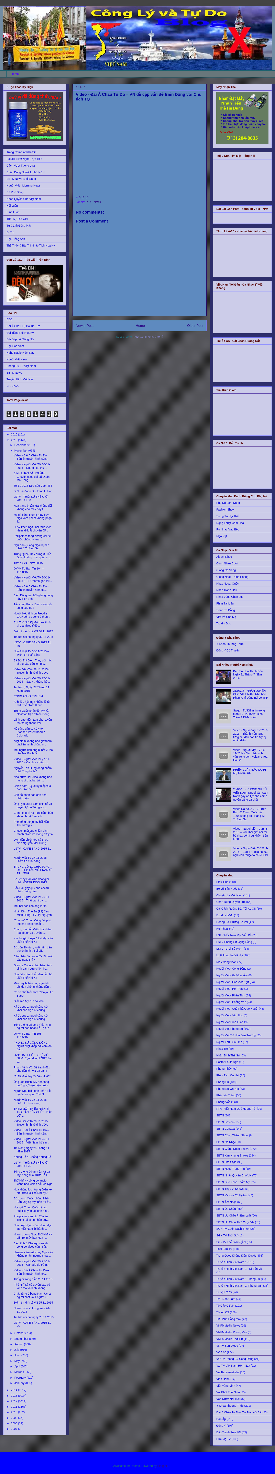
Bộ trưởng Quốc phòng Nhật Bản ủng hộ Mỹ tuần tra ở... (32, 1200)
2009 (14, 1417)
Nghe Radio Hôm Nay (20, 352)
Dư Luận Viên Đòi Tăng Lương (33, 491)
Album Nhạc (224, 556)
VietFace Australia (227, 1372)
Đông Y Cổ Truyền (228, 650)
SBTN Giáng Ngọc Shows (232, 1148)
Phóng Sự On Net (227, 1088)
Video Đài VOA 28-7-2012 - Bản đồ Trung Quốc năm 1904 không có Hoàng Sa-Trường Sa (250, 814)
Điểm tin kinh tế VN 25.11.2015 (33, 1302)
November (21, 450)
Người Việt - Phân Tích (230, 995)
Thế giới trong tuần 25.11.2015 (33, 1279)
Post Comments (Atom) (148, 336)
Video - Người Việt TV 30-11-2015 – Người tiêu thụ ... (32, 466)
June (17, 1355)
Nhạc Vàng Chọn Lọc (229, 596)
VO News (13, 386)
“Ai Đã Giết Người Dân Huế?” (32, 1076)
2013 (14, 1395)
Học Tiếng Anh (16, 239)
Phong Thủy (224, 1068)
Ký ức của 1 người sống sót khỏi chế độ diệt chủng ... (31, 1008)
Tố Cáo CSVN (225, 1305)
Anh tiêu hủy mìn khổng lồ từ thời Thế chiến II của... (32, 703)
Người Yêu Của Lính (229, 1042)
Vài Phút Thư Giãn (228, 1392)
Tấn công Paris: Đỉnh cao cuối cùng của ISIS (33, 606)
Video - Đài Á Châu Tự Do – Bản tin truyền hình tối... (31, 588)
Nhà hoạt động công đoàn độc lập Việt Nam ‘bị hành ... (33, 1227)
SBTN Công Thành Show (232, 1135)
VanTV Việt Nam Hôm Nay (233, 1365)
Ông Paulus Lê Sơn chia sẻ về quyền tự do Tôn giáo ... (33, 805)
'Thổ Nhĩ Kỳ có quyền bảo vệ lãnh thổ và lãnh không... (32, 1286)
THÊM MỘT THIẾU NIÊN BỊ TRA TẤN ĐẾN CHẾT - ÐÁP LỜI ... (33, 1112)
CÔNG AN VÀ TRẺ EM (28, 696)
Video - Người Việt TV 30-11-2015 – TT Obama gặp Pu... (33, 579)
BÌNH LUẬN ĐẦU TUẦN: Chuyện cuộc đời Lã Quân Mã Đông (32, 477)
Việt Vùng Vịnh (225, 1385)
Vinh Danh (223, 1379)
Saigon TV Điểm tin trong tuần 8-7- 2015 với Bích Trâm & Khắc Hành (249, 714)
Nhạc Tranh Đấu (226, 590)
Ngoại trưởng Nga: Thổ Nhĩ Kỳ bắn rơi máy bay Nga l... (33, 1236)
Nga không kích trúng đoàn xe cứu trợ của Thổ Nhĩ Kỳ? (33, 1191)
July (17, 1349)
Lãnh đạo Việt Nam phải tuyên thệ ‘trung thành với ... (33, 721)
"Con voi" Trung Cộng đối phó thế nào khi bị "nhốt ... (32, 922)
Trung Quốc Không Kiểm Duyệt (236, 1255)
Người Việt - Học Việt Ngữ (232, 982)
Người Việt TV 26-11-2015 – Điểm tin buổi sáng (31, 1101)
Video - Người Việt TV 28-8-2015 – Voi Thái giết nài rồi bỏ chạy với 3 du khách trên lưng (250, 833)
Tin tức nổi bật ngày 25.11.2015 (34, 1317)
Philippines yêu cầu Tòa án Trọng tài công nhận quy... (32, 1218)
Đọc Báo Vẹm (15, 346)
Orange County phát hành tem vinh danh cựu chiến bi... (33, 967)
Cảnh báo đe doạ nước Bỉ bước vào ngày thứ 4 (33, 958)
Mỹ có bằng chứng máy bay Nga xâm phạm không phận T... (33, 518)
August (19, 1344)
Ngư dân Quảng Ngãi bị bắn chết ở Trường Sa (31, 546)
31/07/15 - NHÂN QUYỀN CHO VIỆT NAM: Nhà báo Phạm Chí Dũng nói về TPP (250, 694)
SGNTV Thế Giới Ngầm (231, 1242)
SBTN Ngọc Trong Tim (230, 1168)
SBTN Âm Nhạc (226, 1202)
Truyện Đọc (223, 623)
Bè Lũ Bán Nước (226, 888)
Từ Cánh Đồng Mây (19, 225)
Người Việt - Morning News (24, 185)
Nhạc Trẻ (222, 1048)
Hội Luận (12, 205)
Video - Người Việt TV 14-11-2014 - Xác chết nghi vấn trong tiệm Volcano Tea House (250, 755)
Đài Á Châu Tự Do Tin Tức (23, 326)
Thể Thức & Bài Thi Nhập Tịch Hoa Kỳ (31, 245)
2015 (14, 440)
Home (15, 73)
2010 (14, 1412)
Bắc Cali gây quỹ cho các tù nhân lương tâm (31, 889)
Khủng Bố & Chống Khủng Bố (32, 1157)
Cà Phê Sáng (15, 192)
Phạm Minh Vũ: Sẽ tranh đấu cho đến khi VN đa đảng (32, 1069)
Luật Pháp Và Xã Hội (229, 955)
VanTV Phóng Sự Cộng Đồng (234, 1359)
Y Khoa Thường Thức (229, 644)
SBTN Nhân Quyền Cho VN (233, 1175)
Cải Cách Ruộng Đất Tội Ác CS (236, 908)
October (19, 1333)
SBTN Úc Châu (226, 1208)
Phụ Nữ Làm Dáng (228, 502)
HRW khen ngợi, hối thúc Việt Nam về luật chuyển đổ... (32, 528)
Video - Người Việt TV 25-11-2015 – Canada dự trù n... (32, 1263)
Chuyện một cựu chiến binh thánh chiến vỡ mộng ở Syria (33, 832)
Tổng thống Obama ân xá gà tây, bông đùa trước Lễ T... (32, 1173)
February (20, 1377)
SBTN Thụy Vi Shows (230, 1188)
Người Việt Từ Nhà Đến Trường (236, 1035)
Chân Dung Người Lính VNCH (26, 172)
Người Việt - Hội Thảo (229, 988)
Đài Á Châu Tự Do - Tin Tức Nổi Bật (239, 1412)
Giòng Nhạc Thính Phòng (232, 576)
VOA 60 (221, 1352)
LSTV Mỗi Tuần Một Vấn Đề (234, 935)
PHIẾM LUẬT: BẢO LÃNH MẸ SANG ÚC (249, 771)
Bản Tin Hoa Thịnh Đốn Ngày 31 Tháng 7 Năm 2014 (248, 675)
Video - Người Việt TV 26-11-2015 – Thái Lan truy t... (32, 898)
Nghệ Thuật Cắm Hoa (230, 523)
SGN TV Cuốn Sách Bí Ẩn (233, 1228)
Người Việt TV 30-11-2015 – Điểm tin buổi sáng (31, 653)
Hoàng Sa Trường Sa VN (232, 922)
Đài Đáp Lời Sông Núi (20, 339)
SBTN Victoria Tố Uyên (231, 1195)
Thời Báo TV (224, 1248)
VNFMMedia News (228, 1325)
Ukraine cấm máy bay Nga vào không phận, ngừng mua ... (33, 1254)
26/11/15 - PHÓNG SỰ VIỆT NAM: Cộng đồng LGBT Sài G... (33, 1058)
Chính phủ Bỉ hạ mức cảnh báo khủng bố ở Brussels (33, 814)
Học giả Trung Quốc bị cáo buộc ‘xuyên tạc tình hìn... (31, 1209)
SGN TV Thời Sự (227, 1235)
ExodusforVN (224, 915)
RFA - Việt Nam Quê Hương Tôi (236, 1108)
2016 (14, 434)
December (21, 445)
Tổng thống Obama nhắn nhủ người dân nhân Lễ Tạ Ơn (32, 1026)
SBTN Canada (225, 1128)
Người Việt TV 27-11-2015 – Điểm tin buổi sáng (31, 859)
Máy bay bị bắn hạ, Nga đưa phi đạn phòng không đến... (32, 985)
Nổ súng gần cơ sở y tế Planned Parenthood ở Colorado (29, 732)
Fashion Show (225, 509)
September (21, 1338)
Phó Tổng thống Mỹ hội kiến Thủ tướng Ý (31, 823)
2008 (14, 1423)
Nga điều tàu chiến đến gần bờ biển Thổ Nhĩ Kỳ (33, 976)
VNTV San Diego (227, 1345)
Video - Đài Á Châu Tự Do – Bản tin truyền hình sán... (31, 457)
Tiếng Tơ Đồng (225, 610)
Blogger (162, 1465)
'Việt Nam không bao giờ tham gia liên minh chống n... (33, 742)
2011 (14, 1406)
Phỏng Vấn (223, 1102)
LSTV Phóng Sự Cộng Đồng (234, 942)
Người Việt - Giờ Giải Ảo (231, 975)
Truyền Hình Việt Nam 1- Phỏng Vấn (239, 1285)
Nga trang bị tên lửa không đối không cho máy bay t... (33, 507)
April (17, 1366)
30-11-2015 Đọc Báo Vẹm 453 (33, 485)
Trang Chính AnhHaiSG (21, 152)
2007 (14, 1428)
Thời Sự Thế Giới (17, 218)
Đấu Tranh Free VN (228, 1432)
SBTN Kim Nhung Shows (232, 1155)
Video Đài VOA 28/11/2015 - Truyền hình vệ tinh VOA (32, 671)
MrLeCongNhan (226, 962)
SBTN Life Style (226, 1162)
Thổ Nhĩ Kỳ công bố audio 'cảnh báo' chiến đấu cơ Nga (33, 1182)
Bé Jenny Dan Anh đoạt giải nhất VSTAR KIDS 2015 (31, 880)
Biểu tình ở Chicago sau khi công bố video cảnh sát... (31, 1245)
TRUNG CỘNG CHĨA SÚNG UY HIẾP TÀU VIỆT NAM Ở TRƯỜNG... (33, 870)
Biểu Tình (222, 882)
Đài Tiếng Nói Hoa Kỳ (20, 332)
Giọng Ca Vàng (226, 570)
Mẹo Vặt (221, 536)
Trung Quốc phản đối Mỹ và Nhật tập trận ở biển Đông (31, 712)
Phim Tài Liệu (225, 603)
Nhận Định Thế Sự (228, 1055)
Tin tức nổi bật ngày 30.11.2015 (34, 636)
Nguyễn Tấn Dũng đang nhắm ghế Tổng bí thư (33, 769)
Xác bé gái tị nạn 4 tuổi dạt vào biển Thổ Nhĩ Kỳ (33, 940)
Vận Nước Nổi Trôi (228, 1399)
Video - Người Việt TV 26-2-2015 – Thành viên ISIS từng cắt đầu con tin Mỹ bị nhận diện (250, 735)
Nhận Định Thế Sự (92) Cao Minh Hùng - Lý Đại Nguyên (33, 913)
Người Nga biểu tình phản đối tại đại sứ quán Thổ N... (32, 1092)
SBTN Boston (225, 1122)
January (19, 1383)
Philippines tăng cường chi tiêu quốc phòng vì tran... (33, 537)
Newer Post (85, 326)
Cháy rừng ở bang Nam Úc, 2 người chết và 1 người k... (32, 1295)
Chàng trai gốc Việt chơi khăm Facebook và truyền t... (33, 931)
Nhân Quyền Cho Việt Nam (24, 199)
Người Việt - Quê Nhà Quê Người (237, 1008)
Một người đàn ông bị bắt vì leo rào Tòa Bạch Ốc (33, 751)
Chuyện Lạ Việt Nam (229, 895)
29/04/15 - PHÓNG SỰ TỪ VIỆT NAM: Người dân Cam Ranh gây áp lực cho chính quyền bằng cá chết (250, 794)
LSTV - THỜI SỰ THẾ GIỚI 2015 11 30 (31, 498)
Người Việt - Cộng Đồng (231, 968)
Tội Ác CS (222, 1312)
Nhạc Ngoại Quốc (227, 583)
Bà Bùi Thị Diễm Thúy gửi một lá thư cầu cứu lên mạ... (33, 662)
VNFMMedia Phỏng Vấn (231, 1332)
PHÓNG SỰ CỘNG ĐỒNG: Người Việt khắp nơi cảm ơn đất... (33, 1046)
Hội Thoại (222, 928)
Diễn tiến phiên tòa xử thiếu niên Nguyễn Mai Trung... (31, 841)
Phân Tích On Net (227, 1075)
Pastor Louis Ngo (227, 1062)
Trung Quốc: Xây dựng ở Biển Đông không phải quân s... (32, 555)
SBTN (220, 1115)
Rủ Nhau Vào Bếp (227, 529)
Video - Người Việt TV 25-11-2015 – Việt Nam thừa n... (32, 1140)
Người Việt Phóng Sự (229, 1028)
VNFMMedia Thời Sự (229, 1339)
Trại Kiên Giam (225, 1299)
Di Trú (10, 232)
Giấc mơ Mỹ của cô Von (29, 1001)
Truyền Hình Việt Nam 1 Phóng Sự (238, 1279)
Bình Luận (13, 212)
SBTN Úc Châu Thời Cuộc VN (235, 1222)
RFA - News (93, 202)
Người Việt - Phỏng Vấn (231, 1002)
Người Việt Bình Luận (229, 1022)
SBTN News (14, 372)
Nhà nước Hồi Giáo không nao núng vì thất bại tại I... (33, 778)
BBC (9, 319)
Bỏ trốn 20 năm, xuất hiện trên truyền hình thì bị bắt (33, 949)
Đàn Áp (221, 1419)
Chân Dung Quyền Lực (230, 901)
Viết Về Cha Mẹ (226, 617)
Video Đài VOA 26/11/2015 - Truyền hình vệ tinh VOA (32, 1122)
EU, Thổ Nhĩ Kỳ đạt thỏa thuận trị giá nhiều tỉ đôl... (33, 624)
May (17, 1361)
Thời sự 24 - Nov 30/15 (28, 563)
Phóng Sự (222, 1082)
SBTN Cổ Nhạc (226, 1142)
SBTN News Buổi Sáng (21, 178)
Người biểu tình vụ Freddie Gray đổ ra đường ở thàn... (32, 615)
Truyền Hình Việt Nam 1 (231, 1262)
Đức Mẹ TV (223, 1439)
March (18, 1372)
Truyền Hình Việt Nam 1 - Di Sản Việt (239, 1268)
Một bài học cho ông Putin (30, 906)
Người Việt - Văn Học (229, 1015)
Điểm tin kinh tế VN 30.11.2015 (33, 631)
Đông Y (221, 1425)
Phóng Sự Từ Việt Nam (21, 366)
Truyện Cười (224, 1292)
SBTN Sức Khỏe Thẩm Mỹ (233, 1182)
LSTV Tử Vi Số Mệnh (229, 948)
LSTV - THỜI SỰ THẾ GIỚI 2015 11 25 (31, 1164)
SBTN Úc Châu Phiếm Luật (233, 1215)
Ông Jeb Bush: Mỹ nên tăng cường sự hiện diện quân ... (32, 1083)
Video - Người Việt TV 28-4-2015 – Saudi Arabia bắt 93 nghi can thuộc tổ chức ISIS (250, 852)
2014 (14, 1390)
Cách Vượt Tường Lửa (21, 165)
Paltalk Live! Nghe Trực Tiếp (24, 158)
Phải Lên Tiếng (225, 1095)
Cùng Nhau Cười (227, 563)
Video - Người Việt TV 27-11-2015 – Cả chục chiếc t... (32, 760)
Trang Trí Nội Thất (227, 516)
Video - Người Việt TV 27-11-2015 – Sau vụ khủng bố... (32, 680)
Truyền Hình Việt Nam (20, 379)
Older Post (195, 326)
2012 (14, 1401)
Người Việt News (17, 359)
